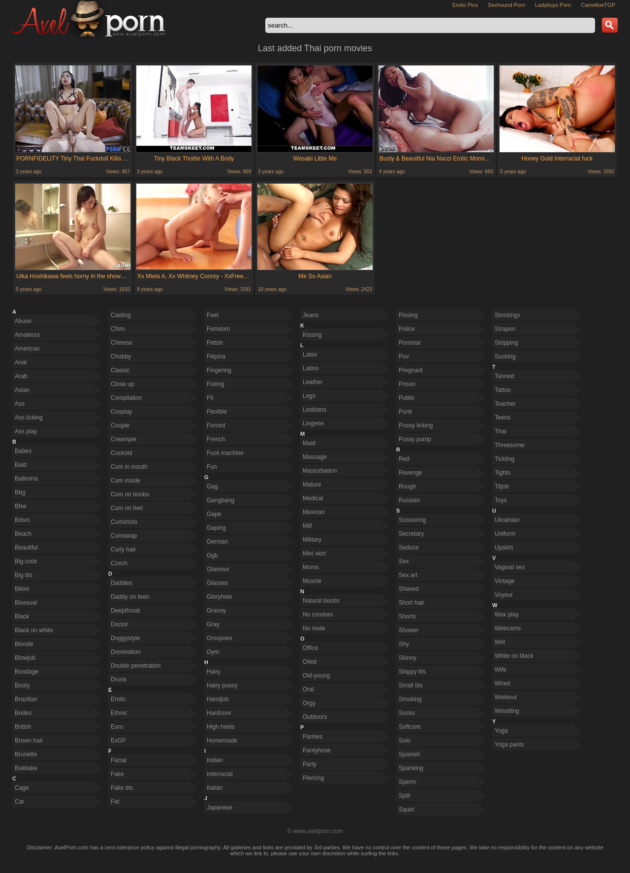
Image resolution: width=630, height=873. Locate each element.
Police (407, 328)
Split (404, 795)
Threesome (510, 445)
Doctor (119, 624)
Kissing (312, 334)
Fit (210, 397)
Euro (117, 726)
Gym (213, 651)
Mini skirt (314, 553)
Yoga (501, 730)
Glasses (217, 583)
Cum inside (125, 480)
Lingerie (313, 423)
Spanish (409, 754)
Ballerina (26, 478)
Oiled (309, 661)
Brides (23, 713)
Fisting (215, 384)
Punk (405, 411)
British (23, 726)
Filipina (216, 356)
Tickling (504, 458)
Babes (23, 451)
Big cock (26, 561)
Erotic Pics (465, 5)
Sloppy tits (412, 671)
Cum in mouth (129, 466)
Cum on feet (127, 508)
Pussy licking (416, 425)
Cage (22, 787)
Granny (216, 610)
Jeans (310, 315)
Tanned (504, 376)
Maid (309, 443)
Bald (21, 464)
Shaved (409, 588)
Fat (115, 801)
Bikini (22, 588)
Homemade (222, 740)
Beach (23, 533)
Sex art (408, 575)
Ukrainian (507, 520)
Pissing (408, 315)
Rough (407, 486)
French (216, 439)
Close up (122, 384)
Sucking (505, 356)
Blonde (24, 644)
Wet (500, 642)
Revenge (410, 472)
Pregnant (411, 370)
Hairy (213, 671)
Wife (500, 669)
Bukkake (26, 768)
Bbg (20, 492)
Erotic (118, 699)
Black (22, 616)
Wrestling (507, 711)
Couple (120, 425)
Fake (117, 774)
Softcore (410, 726)
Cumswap (124, 535)
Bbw (20, 506)
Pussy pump (415, 439)
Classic (120, 370)
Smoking (410, 699)
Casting (121, 315)
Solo (404, 740)
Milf (307, 525)
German (217, 541)
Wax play (507, 614)
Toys (501, 500)
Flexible (217, 411)
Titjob (502, 486)
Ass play (26, 431)
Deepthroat (125, 610)
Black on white (34, 630)
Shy (404, 644)
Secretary (411, 533)
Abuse (23, 321)
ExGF (118, 740)
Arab (21, 376)
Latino (311, 368)
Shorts (407, 616)
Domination (126, 651)
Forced (216, 425)
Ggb (212, 555)
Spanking (411, 768)
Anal (21, 362)
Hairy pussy (222, 685)
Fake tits (122, 787)
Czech (119, 563)
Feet (213, 315)
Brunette (26, 754)
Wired (502, 683)
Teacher (505, 403)
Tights (502, 472)
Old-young (316, 675)
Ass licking (29, 417)
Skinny (407, 657)
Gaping (216, 527)
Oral (308, 689)
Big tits (23, 575)
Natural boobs (321, 600)
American (27, 348)
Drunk (118, 679)
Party (309, 764)
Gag (212, 486)
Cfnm (118, 328)
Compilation (126, 397)
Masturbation (320, 470)
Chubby (121, 356)
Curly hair (123, 549)
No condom (318, 614)
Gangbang (220, 500)
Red (404, 458)
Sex (404, 561)
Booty (22, 685)
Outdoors (315, 716)
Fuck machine (225, 453)
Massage (315, 456)
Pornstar (410, 342)
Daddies (121, 583)
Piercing (313, 778)
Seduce (409, 547)
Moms (311, 567)
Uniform (505, 533)
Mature (312, 484)
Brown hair (29, 740)
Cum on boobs (130, 494)
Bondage (26, 671)
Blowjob (25, 657)
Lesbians (314, 409)
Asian (22, 390)
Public (407, 397)
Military (312, 539)
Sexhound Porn (506, 5)
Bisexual (26, 602)
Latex (310, 354)
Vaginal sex (510, 567)
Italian (214, 787)
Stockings (507, 315)
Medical (313, 498)
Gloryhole (219, 596)
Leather (313, 382)
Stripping (506, 342)
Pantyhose (317, 750)
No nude (314, 628)
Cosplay (121, 411)
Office (310, 648)
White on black (514, 655)
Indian (215, 760)
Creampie (123, 439)
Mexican (314, 512)
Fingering (219, 370)
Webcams (508, 628)
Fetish (215, 342)
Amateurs (27, 334)
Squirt (406, 809)
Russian (409, 500)
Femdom (218, 328)
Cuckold (121, 453)
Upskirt (504, 547)
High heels (221, 726)
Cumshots (124, 521)
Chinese (121, 342)
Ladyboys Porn (553, 5)
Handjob (218, 699)
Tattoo (503, 390)
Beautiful (26, 547)
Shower (409, 630)
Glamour (218, 569)
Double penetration (135, 665)
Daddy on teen (130, 596)
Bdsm (22, 520)
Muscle (312, 581)
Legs (309, 395)
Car (19, 801)
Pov (404, 356)
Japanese (219, 807)
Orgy (309, 703)
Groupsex (219, 638)
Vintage (504, 581)
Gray (213, 624)
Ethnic (119, 713)
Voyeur (504, 594)
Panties (312, 736)
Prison (407, 384)
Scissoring (412, 520)
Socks (407, 713)
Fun (212, 466)
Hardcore (219, 713)
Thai (500, 431)
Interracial (220, 774)
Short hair (411, 602)
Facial (118, 760)
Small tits (411, 685)
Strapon (505, 328)
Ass (20, 403)
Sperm (407, 781)
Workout (505, 697)
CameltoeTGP (598, 5)
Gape (214, 514)
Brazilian (26, 699)
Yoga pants (509, 744)
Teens (502, 417)
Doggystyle (125, 638)
